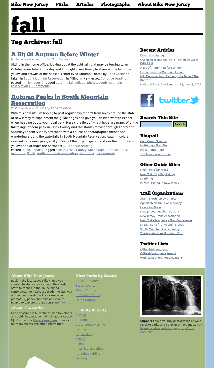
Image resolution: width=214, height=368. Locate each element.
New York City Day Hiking (157, 174)
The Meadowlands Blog (156, 154)
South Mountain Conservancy (160, 229)
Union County (86, 300)
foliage (80, 82)
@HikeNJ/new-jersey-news (158, 253)
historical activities (89, 348)
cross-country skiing (90, 324)
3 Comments (40, 86)
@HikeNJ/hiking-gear (154, 249)
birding (81, 315)
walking (81, 358)
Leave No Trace (150, 207)
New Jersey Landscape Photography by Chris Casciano (171, 328)
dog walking (84, 334)
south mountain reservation (57, 153)
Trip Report (33, 82)
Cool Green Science (153, 141)
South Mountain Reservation (44, 78)
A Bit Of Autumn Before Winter (55, 55)
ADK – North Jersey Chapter (158, 198)
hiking (80, 343)
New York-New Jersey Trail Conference (166, 220)
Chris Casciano (61, 59)
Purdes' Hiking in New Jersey (159, 183)
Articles (85, 4)
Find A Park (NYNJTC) (154, 169)
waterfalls (86, 153)
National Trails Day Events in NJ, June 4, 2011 (170, 84)
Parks (62, 4)
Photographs (115, 4)
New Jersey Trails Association (160, 216)
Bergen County (87, 280)
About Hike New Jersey (164, 4)
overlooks (18, 153)
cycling (81, 329)
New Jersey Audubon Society (159, 211)
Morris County (86, 290)
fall (71, 82)
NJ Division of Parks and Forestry (162, 224)
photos (92, 82)
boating (81, 319)
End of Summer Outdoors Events (162, 72)
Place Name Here (152, 149)
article (60, 150)
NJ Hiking (146, 178)
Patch (31, 153)
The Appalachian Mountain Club (161, 233)
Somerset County (88, 295)
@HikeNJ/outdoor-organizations (161, 257)
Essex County (77, 150)
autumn (61, 82)
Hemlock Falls (116, 150)
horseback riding (88, 353)
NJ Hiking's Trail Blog (154, 145)
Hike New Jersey (29, 4)
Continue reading (115, 78)
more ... (65, 302)
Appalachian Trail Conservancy (161, 203)
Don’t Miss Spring (152, 55)
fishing (80, 339)
